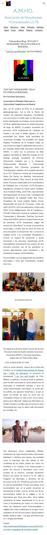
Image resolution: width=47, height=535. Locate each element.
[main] (23, 20)
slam (23, 27)
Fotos (13, 30)
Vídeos (21, 30)
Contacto (39, 30)
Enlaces (29, 30)
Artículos (30, 27)
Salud (6, 30)
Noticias (40, 27)
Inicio (6, 27)
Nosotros (14, 27)
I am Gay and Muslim (16, 51)
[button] (3, 3)
